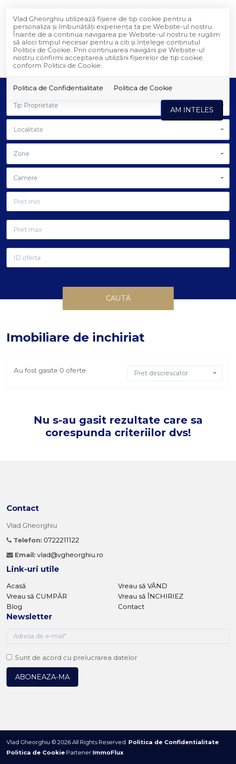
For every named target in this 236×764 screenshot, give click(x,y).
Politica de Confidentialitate (58, 88)
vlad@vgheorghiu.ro (70, 555)
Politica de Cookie (143, 88)
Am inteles (192, 110)
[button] (118, 129)
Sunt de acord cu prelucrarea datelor (71, 657)
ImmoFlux (108, 752)
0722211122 (61, 540)
